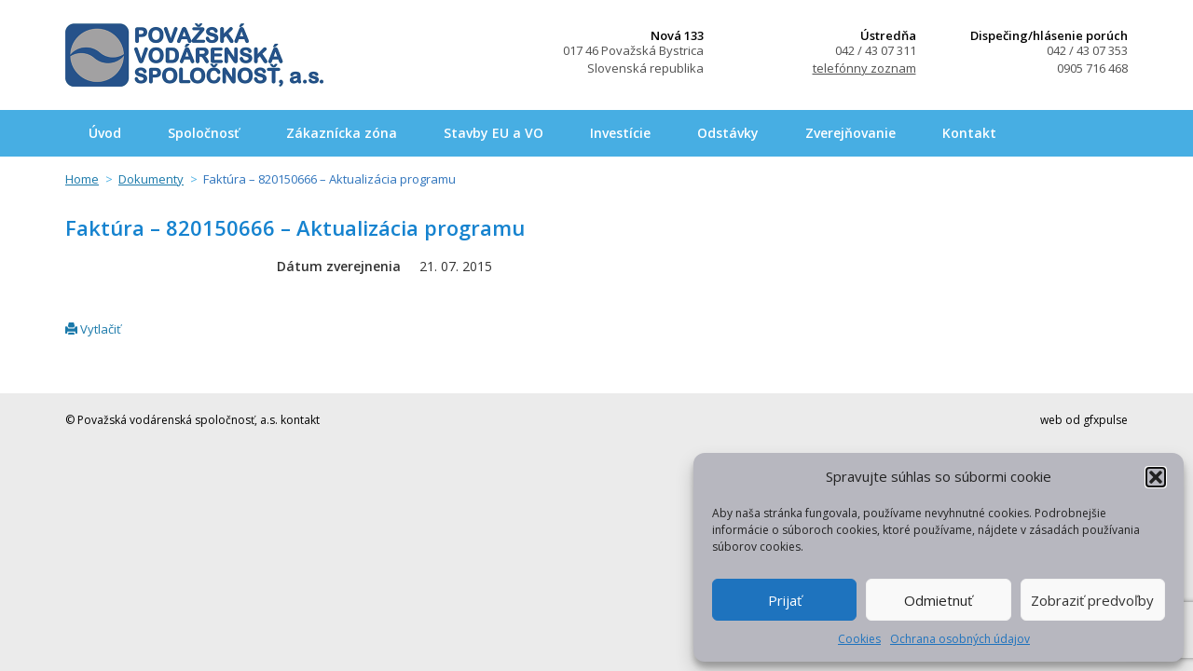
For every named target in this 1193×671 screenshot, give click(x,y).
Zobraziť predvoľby (1092, 600)
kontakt (300, 420)
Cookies (859, 639)
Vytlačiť (93, 329)
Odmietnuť (938, 600)
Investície (620, 133)
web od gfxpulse (1084, 420)
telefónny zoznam (864, 68)
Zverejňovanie (850, 133)
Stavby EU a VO (493, 133)
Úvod (105, 133)
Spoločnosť (204, 133)
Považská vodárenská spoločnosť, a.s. (194, 55)
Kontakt (969, 133)
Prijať (785, 600)
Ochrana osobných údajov (960, 639)
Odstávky (728, 133)
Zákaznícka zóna (341, 133)
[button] (1155, 477)
